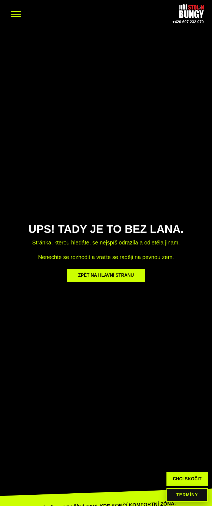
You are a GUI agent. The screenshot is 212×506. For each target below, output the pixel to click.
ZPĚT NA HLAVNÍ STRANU (106, 275)
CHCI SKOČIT (187, 479)
